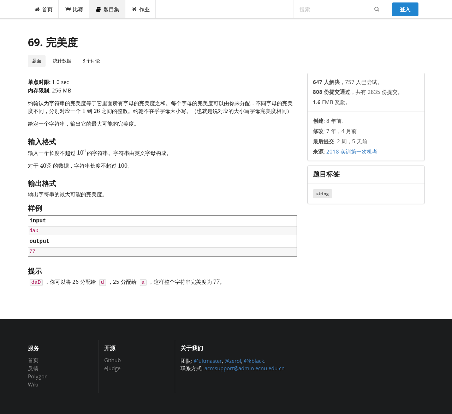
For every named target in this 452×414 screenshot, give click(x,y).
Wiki (33, 384)
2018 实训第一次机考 (351, 151)
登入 (405, 9)
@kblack (254, 360)
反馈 (33, 368)
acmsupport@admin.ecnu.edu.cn (244, 368)
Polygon (38, 376)
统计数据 (62, 61)
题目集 (107, 9)
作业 (140, 9)
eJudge (112, 368)
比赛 (74, 9)
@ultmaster (208, 360)
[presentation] (83, 110)
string (322, 194)
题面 (36, 61)
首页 (43, 9)
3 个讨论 (91, 61)
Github (112, 360)
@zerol (233, 360)
